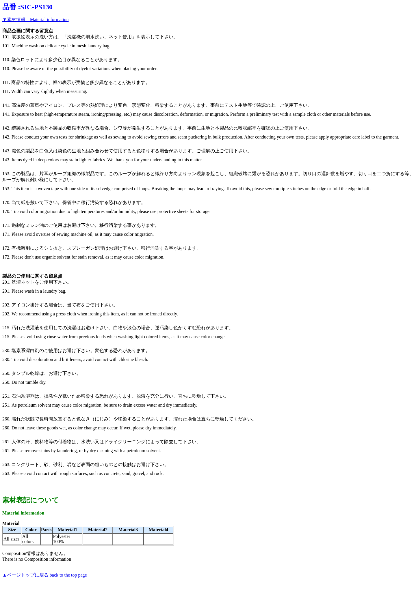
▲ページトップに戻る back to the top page (44, 575)
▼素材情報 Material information (35, 19)
